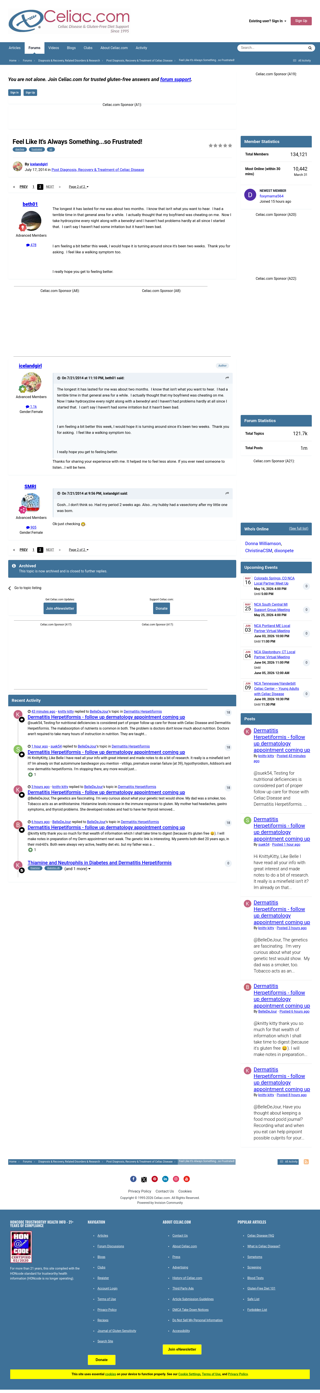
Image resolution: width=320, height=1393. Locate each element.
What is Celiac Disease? (263, 1246)
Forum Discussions (111, 1246)
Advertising (180, 1267)
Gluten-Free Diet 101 (261, 1288)
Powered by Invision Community (160, 1203)
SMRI (30, 486)
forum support (175, 79)
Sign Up (301, 21)
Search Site (105, 1341)
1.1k (31, 407)
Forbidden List (257, 1310)
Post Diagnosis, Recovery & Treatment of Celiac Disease (98, 169)
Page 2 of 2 (78, 187)
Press (176, 1257)
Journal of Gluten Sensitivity (117, 1331)
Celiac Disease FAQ (260, 1235)
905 (31, 528)
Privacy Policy (139, 1191)
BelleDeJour (99, 712)
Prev (24, 187)
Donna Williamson (263, 543)
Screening (254, 1267)
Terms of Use (107, 1299)
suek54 (56, 746)
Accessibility (181, 1331)
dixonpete (284, 550)
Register (103, 1278)
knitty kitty (66, 712)
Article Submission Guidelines (193, 1299)
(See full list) (298, 529)
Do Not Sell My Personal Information (197, 1320)
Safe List (253, 1299)
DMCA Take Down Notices (190, 1310)
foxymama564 (271, 196)
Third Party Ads (183, 1288)
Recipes (103, 1320)
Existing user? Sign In (267, 21)
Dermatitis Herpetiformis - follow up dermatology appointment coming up (106, 717)
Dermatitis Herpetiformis (143, 712)
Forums (34, 50)
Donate (161, 608)
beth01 (30, 204)
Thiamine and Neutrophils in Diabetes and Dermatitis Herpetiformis (100, 862)
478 (31, 245)
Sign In (14, 92)
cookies (110, 1374)
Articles (15, 48)
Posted (286, 845)
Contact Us (165, 1191)
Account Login (108, 1288)
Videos (53, 48)
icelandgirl (39, 164)
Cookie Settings (189, 1374)
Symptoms (254, 1257)
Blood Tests (255, 1278)
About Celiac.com (114, 48)
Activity (141, 48)
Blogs (71, 48)
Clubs (88, 48)
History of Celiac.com (187, 1278)
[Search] (258, 48)
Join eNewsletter (60, 608)
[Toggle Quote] (59, 378)
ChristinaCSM (258, 550)
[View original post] (227, 378)
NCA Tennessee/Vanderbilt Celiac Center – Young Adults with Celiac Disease (276, 689)
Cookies (185, 1191)
